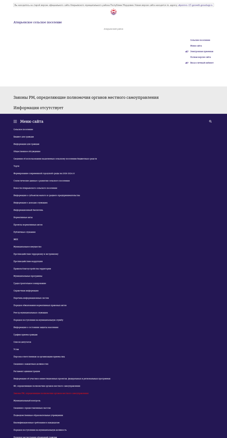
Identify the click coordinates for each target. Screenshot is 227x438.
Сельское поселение (23, 129)
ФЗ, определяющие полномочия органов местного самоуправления (47, 386)
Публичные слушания (25, 232)
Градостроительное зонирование (30, 283)
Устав (16, 349)
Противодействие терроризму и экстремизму (36, 254)
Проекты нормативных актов (28, 225)
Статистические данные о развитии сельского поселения (42, 181)
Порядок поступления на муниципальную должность (40, 430)
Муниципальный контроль (27, 401)
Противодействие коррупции (28, 261)
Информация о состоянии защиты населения (36, 327)
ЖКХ (16, 239)
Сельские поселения (200, 40)
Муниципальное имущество (28, 247)
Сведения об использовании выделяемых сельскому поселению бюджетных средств (55, 159)
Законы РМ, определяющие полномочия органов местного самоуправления (51, 393)
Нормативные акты (23, 217)
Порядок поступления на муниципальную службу (38, 320)
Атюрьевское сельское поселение (38, 22)
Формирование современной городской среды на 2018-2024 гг (44, 173)
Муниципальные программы (28, 276)
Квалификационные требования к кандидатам (37, 423)
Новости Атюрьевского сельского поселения (35, 188)
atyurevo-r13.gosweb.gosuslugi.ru (195, 4)
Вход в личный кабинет (202, 63)
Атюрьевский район (113, 29)
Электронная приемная (201, 51)
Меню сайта (196, 46)
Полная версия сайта (200, 57)
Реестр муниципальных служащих (31, 313)
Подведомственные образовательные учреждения (38, 415)
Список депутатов (22, 342)
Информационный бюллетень (28, 210)
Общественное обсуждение (27, 151)
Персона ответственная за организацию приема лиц (39, 357)
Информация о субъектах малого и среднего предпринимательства (47, 195)
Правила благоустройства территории (32, 269)
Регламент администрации (27, 371)
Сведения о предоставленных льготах (32, 408)
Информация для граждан (26, 144)
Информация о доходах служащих (31, 203)
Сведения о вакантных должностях (31, 364)
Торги (16, 166)
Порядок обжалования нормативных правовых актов (40, 305)
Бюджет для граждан (24, 137)
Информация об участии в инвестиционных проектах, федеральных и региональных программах (62, 379)
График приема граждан (26, 335)
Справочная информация (26, 291)
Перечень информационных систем (31, 298)
